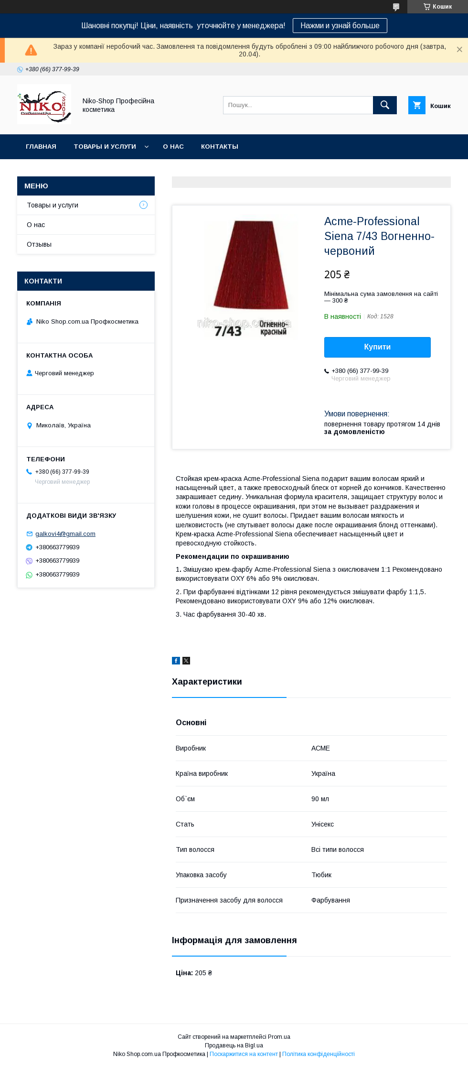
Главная (41, 146)
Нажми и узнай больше (340, 26)
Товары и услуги (105, 146)
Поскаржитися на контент (244, 1054)
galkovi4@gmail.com (65, 533)
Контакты (219, 146)
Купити (377, 347)
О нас (173, 146)
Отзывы (39, 244)
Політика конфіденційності (318, 1054)
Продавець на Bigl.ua (234, 1045)
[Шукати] (385, 105)
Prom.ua (279, 1037)
